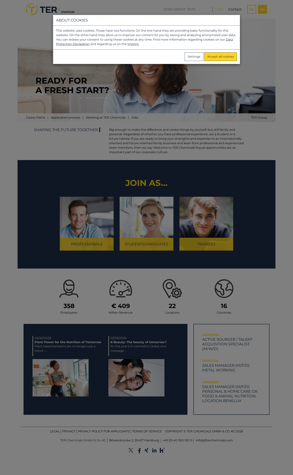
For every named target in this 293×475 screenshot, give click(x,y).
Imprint (133, 44)
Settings (194, 56)
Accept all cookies (220, 56)
